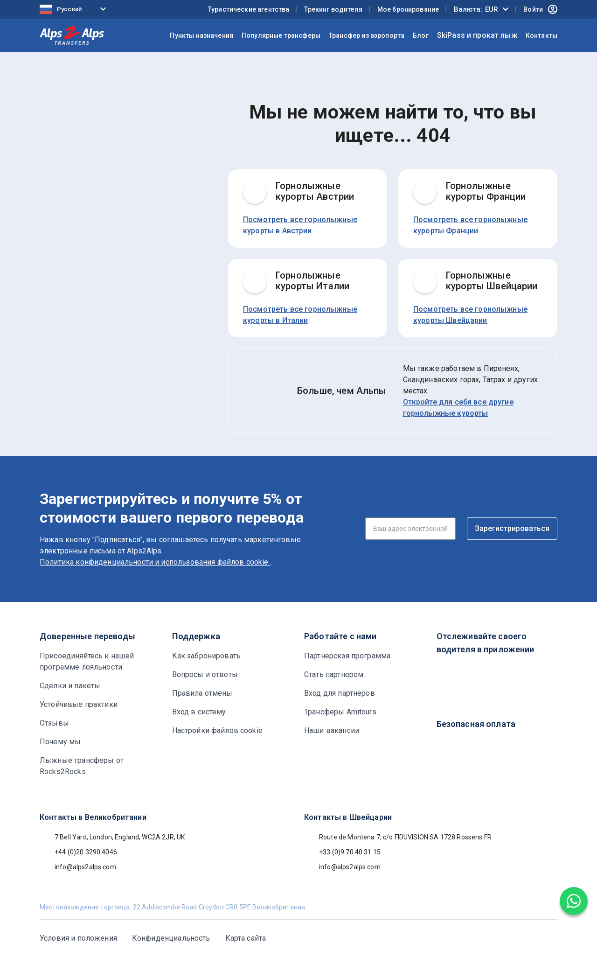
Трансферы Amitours (340, 711)
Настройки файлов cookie (217, 730)
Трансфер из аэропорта (366, 35)
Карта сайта (245, 938)
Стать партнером (333, 674)
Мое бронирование (408, 9)
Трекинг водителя (333, 9)
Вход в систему (199, 711)
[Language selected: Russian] (75, 9)
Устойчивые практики (79, 704)
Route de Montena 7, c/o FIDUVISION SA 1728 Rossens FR (398, 837)
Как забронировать (206, 655)
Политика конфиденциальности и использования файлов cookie (155, 562)
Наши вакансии (331, 730)
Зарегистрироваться (512, 528)
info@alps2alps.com (78, 867)
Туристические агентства (248, 9)
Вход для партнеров (339, 693)
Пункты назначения (201, 35)
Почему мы (60, 741)
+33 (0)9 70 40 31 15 (342, 852)
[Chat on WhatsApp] (574, 901)
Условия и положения (78, 938)
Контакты (541, 35)
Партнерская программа (347, 655)
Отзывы (54, 723)
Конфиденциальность (171, 938)
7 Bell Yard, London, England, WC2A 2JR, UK (112, 837)
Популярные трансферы (281, 35)
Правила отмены (202, 693)
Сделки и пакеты (70, 685)
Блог (421, 35)
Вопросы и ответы (205, 674)
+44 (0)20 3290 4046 (78, 852)
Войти (540, 9)
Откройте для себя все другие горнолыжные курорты (458, 408)
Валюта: (476, 9)
